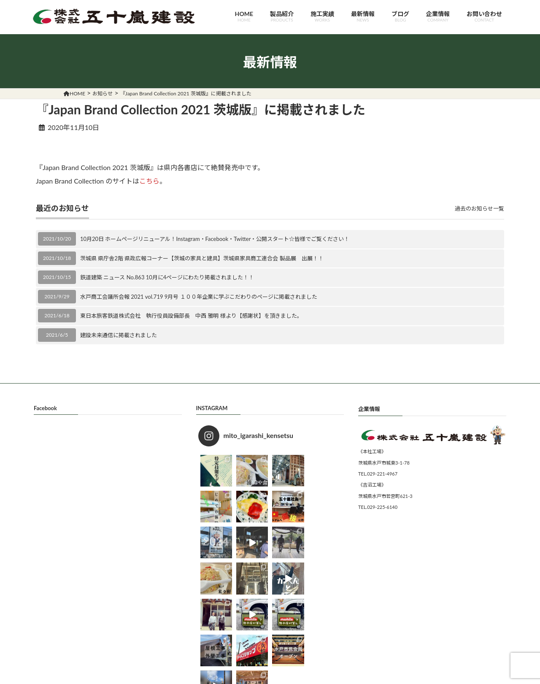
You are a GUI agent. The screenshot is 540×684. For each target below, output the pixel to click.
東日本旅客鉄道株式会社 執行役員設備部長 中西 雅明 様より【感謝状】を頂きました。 (191, 315)
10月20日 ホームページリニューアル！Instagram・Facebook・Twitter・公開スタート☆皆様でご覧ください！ (214, 238)
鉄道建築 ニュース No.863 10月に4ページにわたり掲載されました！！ (167, 277)
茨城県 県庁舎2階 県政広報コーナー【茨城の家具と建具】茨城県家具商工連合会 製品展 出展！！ (202, 258)
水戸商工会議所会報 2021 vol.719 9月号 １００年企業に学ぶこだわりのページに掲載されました (198, 296)
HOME (244, 16)
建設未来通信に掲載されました (118, 335)
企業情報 (438, 16)
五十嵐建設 (262, 677)
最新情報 (363, 16)
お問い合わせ (484, 16)
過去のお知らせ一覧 (479, 208)
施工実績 (322, 16)
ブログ (400, 16)
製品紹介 (282, 16)
